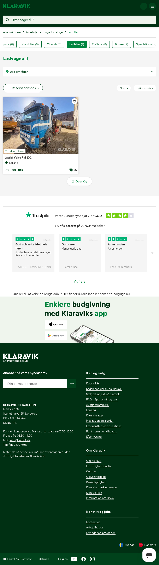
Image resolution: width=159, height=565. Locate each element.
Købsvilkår (92, 383)
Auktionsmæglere (97, 404)
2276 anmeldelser (93, 226)
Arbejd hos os (94, 527)
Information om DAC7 (100, 498)
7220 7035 (20, 444)
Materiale (44, 559)
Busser (121, 44)
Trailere (99, 44)
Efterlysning (94, 436)
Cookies (91, 471)
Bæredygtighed (96, 482)
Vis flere (80, 281)
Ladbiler (76, 44)
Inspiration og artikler (99, 420)
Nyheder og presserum (101, 532)
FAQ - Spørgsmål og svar (102, 399)
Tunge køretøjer (53, 32)
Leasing (91, 410)
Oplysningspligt (96, 476)
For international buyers (101, 431)
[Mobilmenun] (152, 6)
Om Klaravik (93, 460)
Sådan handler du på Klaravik (104, 388)
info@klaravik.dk (20, 440)
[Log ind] (143, 6)
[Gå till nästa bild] (152, 252)
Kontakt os (93, 522)
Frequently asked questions (103, 426)
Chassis (54, 44)
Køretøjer (32, 32)
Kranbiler (30, 44)
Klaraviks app (94, 415)
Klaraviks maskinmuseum (102, 487)
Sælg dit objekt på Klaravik (103, 394)
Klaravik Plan (94, 492)
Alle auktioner (12, 32)
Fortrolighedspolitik (98, 466)
